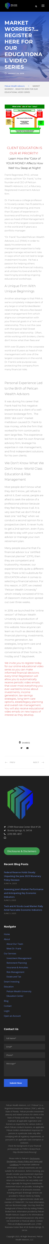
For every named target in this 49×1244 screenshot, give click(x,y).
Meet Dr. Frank (14, 948)
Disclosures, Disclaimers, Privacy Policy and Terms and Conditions (24, 1161)
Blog (6, 1001)
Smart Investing (11, 981)
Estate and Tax (14, 976)
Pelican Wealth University (19, 991)
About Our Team (15, 943)
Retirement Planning (17, 962)
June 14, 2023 (10, 883)
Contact (7, 1006)
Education (9, 986)
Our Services (10, 953)
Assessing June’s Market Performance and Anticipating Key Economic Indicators (23, 893)
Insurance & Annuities (17, 967)
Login (7, 1010)
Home (7, 934)
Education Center (15, 996)
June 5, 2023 (10, 900)
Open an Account (12, 1015)
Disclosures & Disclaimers (21, 851)
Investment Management (19, 958)
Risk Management (15, 972)
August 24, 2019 (16, 73)
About (7, 939)
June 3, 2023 (10, 913)
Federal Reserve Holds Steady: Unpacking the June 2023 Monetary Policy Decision (22, 876)
